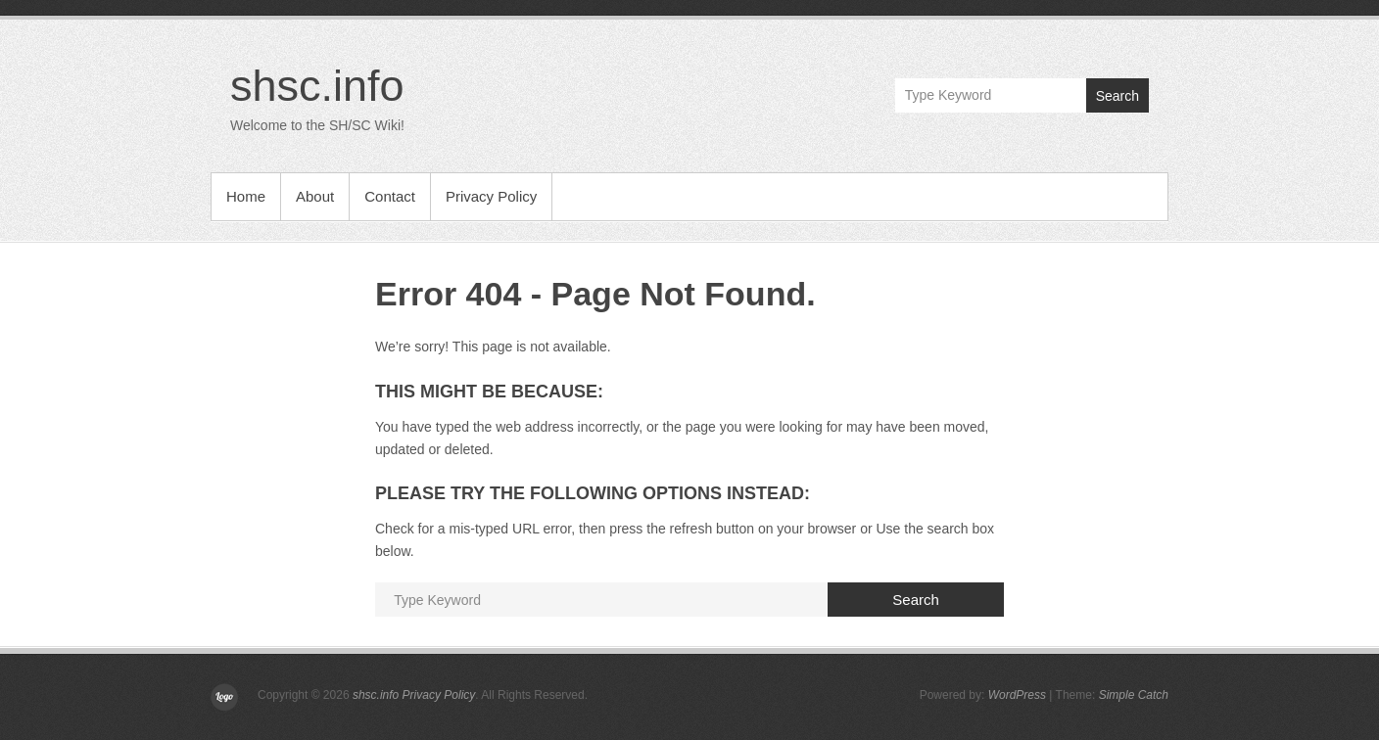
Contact (389, 196)
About (315, 196)
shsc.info (317, 86)
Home (245, 196)
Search (1117, 96)
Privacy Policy (491, 196)
